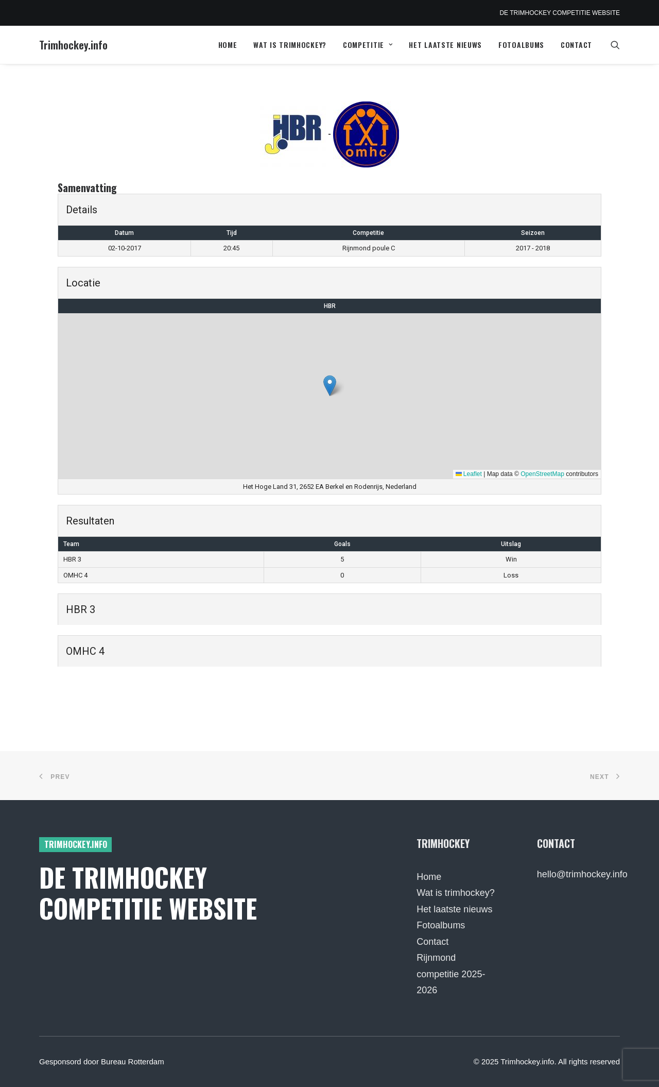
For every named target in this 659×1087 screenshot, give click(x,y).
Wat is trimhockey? (289, 44)
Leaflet (469, 474)
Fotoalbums (521, 44)
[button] (615, 45)
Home (227, 44)
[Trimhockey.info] (73, 45)
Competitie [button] (368, 44)
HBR (330, 306)
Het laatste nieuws (445, 44)
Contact (576, 44)
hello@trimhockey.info (582, 874)
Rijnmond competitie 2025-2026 (451, 974)
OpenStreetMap (542, 474)
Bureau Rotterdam (132, 1061)
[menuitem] (228, 45)
